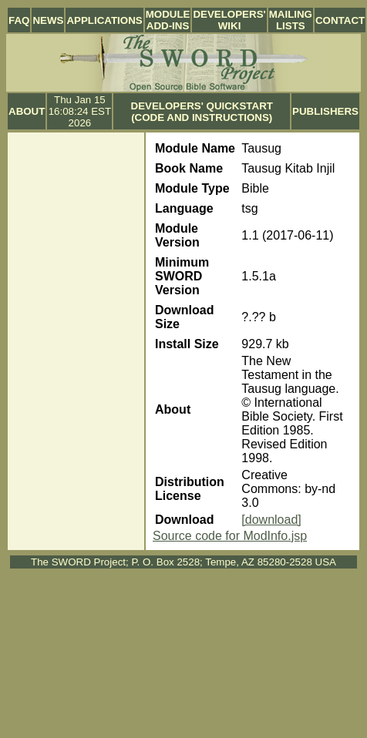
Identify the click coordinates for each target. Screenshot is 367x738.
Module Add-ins (168, 20)
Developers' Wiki (229, 20)
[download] (271, 519)
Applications (104, 20)
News (47, 20)
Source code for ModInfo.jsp (230, 535)
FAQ (18, 20)
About (26, 111)
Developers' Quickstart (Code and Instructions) (202, 111)
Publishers (325, 111)
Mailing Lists (290, 20)
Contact (340, 20)
